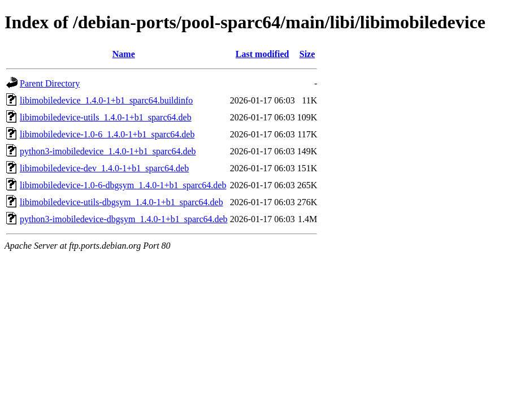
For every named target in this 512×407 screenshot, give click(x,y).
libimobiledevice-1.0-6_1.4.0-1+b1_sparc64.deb (107, 134)
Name (123, 54)
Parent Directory (50, 83)
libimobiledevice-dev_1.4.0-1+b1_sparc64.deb (104, 168)
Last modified (262, 54)
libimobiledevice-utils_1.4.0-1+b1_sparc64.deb (106, 117)
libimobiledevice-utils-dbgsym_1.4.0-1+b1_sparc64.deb (121, 202)
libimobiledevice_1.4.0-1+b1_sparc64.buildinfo (106, 100)
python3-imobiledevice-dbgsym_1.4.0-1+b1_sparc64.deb (124, 219)
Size (307, 54)
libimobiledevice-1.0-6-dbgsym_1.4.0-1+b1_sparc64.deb (123, 185)
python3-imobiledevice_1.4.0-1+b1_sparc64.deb (108, 151)
